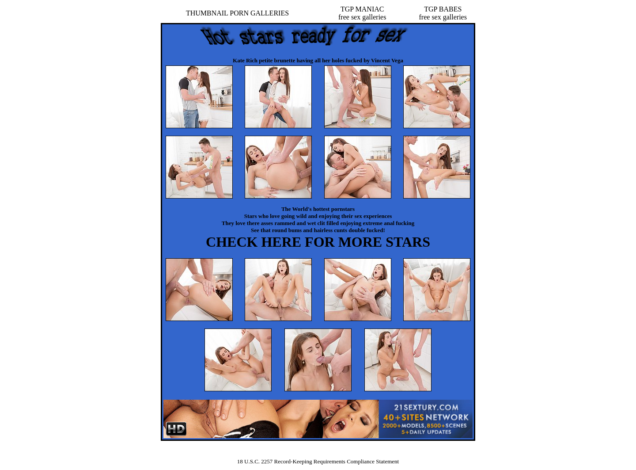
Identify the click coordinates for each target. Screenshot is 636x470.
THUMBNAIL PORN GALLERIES (237, 13)
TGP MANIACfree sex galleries (362, 13)
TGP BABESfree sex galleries (443, 13)
